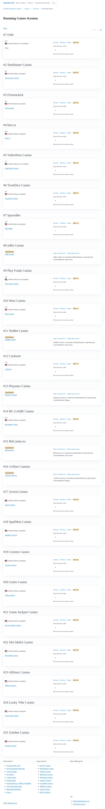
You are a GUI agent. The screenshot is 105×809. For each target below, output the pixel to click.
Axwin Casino (10, 505)
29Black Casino (46, 786)
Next (5, 28)
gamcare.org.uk (79, 804)
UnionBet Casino (46, 783)
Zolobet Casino (10, 746)
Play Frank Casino (11, 284)
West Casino (9, 314)
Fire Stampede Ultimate (16, 769)
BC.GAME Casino (11, 424)
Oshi (6, 48)
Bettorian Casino (46, 774)
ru (53, 3)
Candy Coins (11, 777)
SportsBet (8, 228)
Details (69, 42)
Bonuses (56, 42)
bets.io (7, 138)
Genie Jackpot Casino (13, 625)
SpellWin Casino (11, 535)
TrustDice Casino (11, 198)
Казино (30, 3)
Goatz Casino (45, 789)
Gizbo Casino (10, 595)
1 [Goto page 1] (92, 30)
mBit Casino (9, 254)
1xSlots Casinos (11, 475)
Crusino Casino (10, 565)
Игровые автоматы (42, 3)
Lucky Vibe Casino (12, 716)
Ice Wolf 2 (10, 774)
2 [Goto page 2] (94, 30)
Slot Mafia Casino (11, 655)
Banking (62, 42)
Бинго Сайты (21, 3)
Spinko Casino (45, 771)
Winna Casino (45, 792)
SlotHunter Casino (12, 78)
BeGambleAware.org (81, 801)
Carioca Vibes (12, 771)
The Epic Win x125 (14, 766)
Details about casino (73, 253)
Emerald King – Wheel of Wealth (19, 783)
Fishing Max (11, 780)
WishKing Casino (46, 777)
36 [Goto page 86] (101, 30)
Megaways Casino (47, 769)
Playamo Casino (11, 395)
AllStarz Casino (10, 685)
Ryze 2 (9, 792)
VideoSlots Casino (12, 168)
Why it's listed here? (59, 253)
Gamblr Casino (45, 780)
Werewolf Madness (14, 789)
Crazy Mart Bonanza (14, 786)
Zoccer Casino (45, 766)
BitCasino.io (9, 450)
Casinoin (8, 369)
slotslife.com (12, 803)
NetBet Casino (10, 340)
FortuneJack (9, 108)
